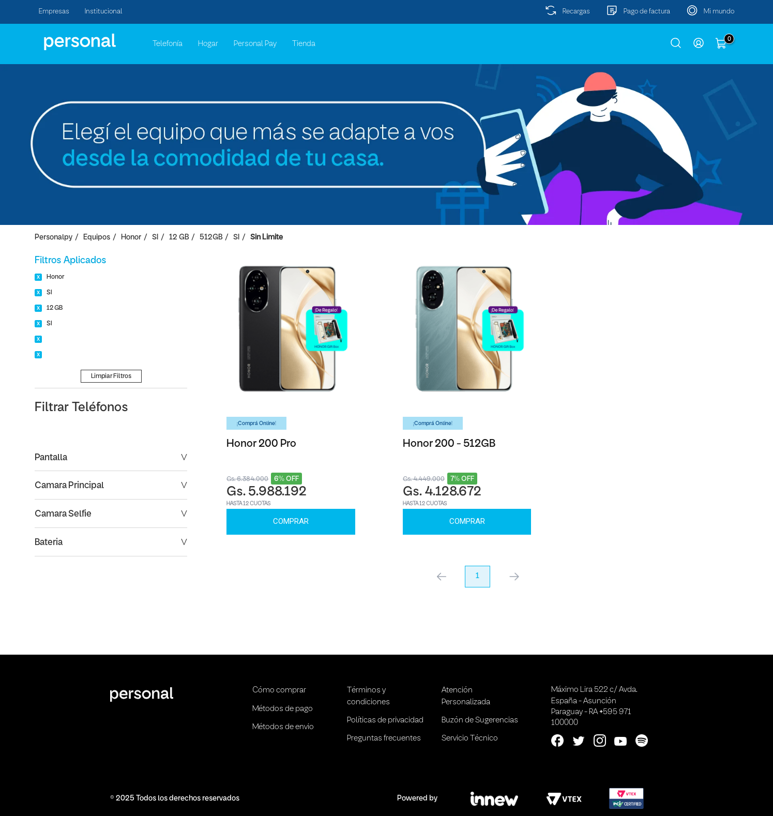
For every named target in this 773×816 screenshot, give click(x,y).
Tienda (303, 44)
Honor (131, 237)
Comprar (291, 521)
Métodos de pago (282, 709)
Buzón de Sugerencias (480, 720)
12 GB (179, 237)
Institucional (104, 11)
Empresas (54, 11)
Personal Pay (255, 44)
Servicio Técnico (470, 738)
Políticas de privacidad (385, 720)
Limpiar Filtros (111, 376)
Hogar (208, 44)
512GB (211, 237)
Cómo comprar (279, 690)
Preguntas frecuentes (384, 738)
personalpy (53, 237)
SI (155, 237)
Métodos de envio (283, 727)
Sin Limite (266, 237)
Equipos (96, 237)
